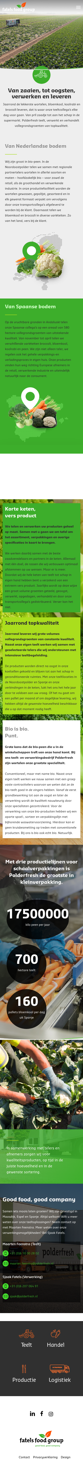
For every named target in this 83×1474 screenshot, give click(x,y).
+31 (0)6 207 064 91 (24, 1286)
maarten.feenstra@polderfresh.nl (31, 1263)
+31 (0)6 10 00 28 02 (24, 1253)
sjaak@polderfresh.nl (24, 1296)
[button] (78, 7)
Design (65, 1457)
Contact (24, 1457)
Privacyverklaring (45, 1457)
